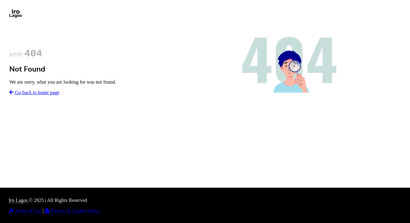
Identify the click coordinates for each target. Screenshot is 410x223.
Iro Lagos (18, 200)
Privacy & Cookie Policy (72, 210)
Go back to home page (34, 92)
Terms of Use (25, 210)
